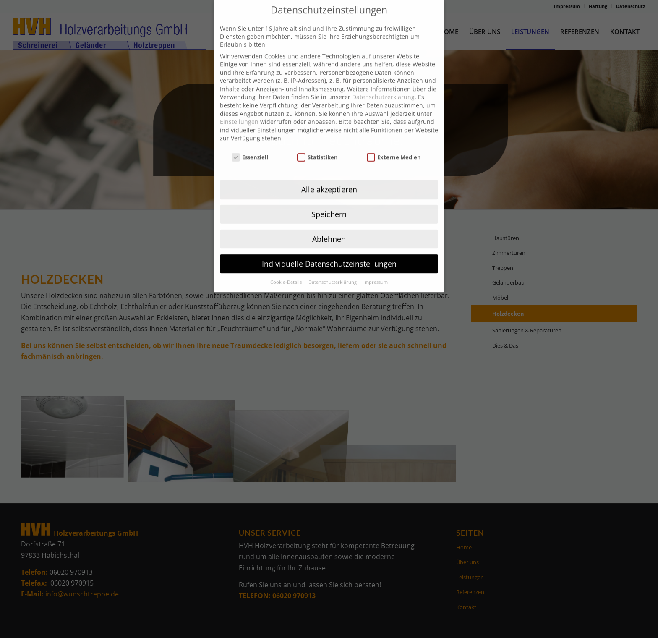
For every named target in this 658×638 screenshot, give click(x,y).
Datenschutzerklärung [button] (333, 266)
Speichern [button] (329, 198)
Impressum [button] (375, 266)
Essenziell (250, 141)
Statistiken (317, 141)
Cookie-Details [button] (286, 266)
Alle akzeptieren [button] (329, 173)
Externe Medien (394, 141)
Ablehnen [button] (329, 223)
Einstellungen (239, 106)
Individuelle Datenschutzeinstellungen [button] (329, 248)
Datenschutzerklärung (383, 81)
